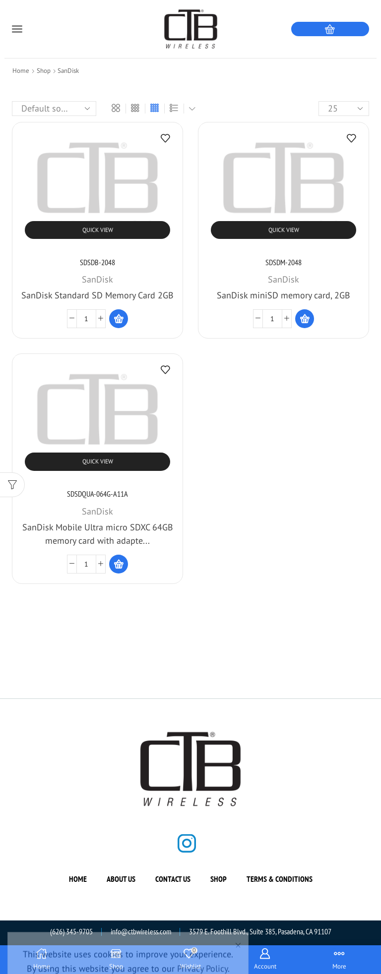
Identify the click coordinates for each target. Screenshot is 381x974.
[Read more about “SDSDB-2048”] (118, 318)
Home (20, 70)
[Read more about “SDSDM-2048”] (304, 318)
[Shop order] (54, 108)
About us (121, 879)
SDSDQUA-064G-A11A (97, 494)
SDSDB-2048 (97, 262)
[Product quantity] (86, 318)
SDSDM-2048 (283, 262)
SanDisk (97, 279)
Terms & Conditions (280, 879)
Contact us (172, 879)
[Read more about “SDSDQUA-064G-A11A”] (118, 564)
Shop (44, 70)
